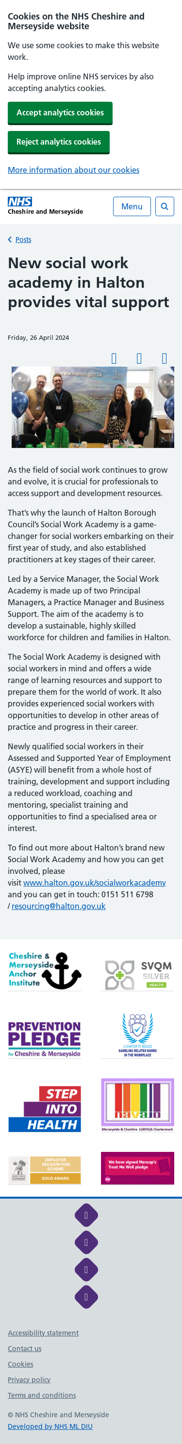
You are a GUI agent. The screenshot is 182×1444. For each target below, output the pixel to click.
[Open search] (164, 206)
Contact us (24, 1348)
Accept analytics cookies (60, 112)
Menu (132, 206)
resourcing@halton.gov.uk (59, 906)
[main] (91, 596)
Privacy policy (29, 1379)
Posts (23, 239)
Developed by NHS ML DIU (50, 1426)
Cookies (20, 1364)
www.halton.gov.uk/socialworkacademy (94, 883)
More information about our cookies (73, 170)
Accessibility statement (43, 1333)
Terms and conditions (42, 1395)
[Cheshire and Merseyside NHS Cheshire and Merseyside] (45, 206)
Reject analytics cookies (59, 142)
